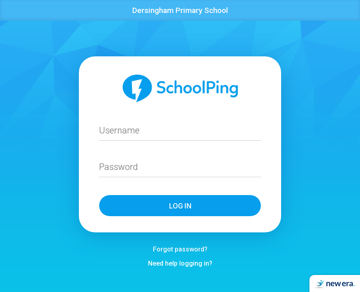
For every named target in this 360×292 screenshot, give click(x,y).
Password (118, 167)
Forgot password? (180, 249)
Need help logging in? (180, 263)
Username (119, 130)
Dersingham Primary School (180, 10)
